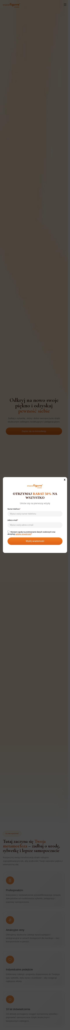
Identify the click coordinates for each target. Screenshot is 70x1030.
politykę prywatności (23, 534)
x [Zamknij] (64, 479)
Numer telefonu (35, 511)
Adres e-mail (35, 522)
